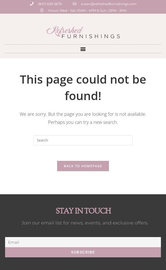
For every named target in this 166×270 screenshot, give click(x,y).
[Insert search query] (83, 140)
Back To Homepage (83, 166)
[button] (83, 49)
